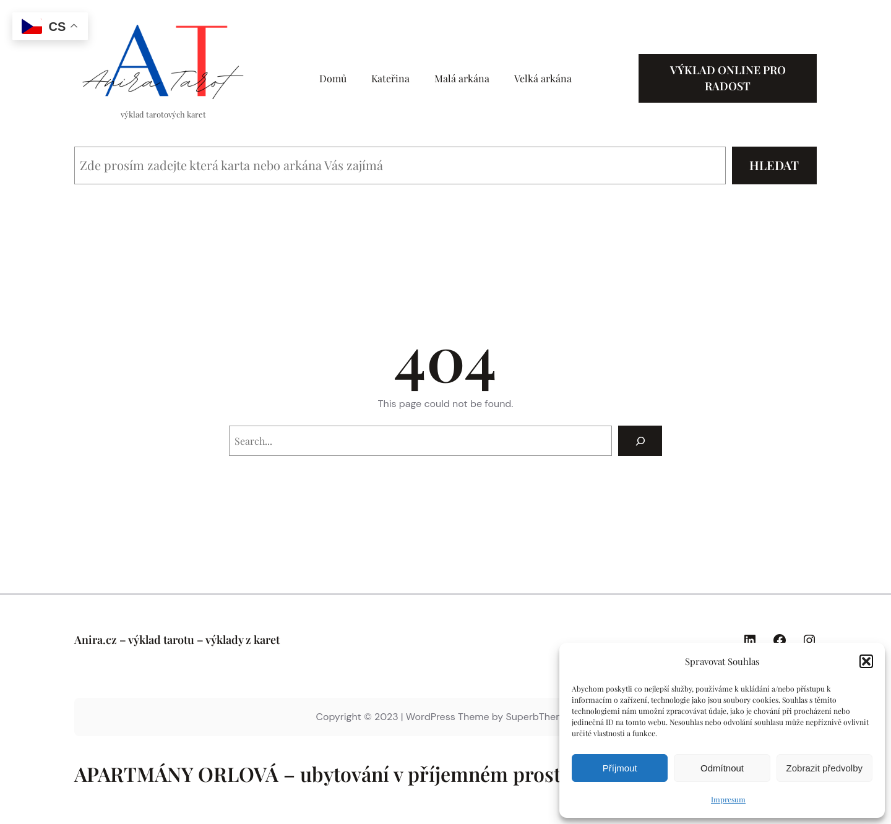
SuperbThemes (540, 716)
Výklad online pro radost (728, 77)
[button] (866, 661)
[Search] (640, 441)
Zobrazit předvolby (824, 768)
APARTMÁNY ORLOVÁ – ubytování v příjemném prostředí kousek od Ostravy (421, 773)
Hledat (774, 165)
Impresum (728, 799)
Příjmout (620, 768)
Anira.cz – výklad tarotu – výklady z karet (177, 639)
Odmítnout (722, 768)
